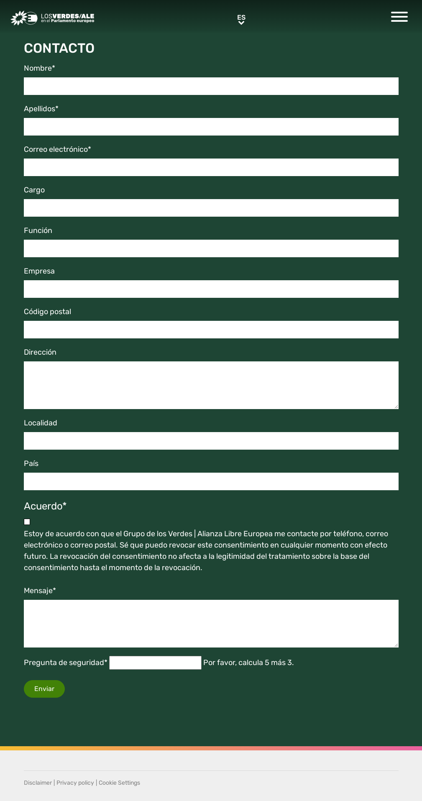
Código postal (47, 311)
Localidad (40, 422)
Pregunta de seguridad (65, 662)
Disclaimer (38, 782)
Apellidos (41, 108)
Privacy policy (75, 782)
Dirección (40, 352)
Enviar (44, 689)
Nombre (39, 68)
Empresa (39, 271)
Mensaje (40, 590)
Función (38, 230)
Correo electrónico (57, 149)
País (31, 463)
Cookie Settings (119, 782)
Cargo (34, 189)
